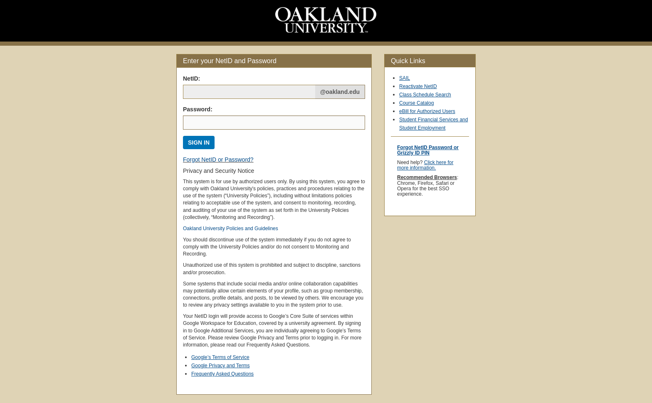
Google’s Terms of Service (220, 357)
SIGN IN (199, 142)
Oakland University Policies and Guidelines (230, 228)
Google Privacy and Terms (220, 366)
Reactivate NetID (418, 86)
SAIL (404, 78)
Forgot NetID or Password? (218, 159)
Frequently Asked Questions (222, 374)
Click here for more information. (425, 165)
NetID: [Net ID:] (191, 78)
